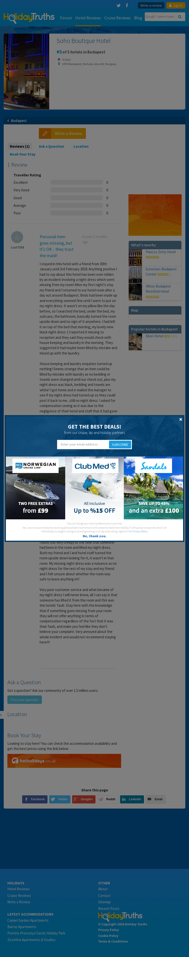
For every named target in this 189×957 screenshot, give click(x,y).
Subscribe (120, 444)
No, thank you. (94, 536)
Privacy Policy (140, 531)
